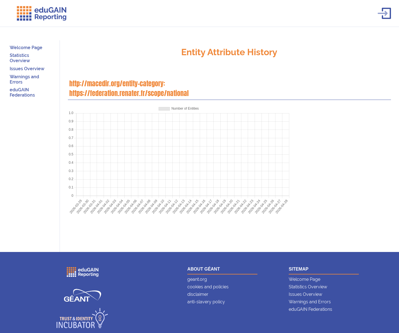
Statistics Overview (20, 58)
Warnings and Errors (310, 301)
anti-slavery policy (206, 301)
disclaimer (197, 294)
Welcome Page (26, 47)
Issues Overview (27, 68)
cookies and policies (208, 286)
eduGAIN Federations (22, 92)
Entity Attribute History (229, 52)
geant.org (197, 279)
